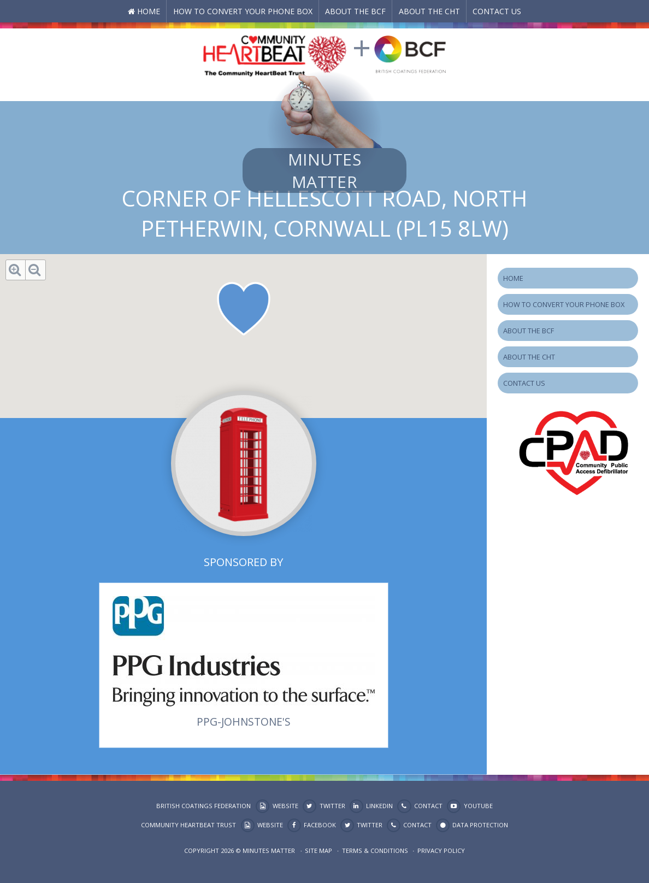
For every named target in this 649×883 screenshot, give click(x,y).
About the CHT (429, 11)
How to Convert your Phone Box (242, 11)
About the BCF (355, 11)
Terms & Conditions (375, 850)
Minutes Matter (324, 170)
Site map (318, 850)
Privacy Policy (441, 850)
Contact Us (497, 11)
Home (148, 11)
